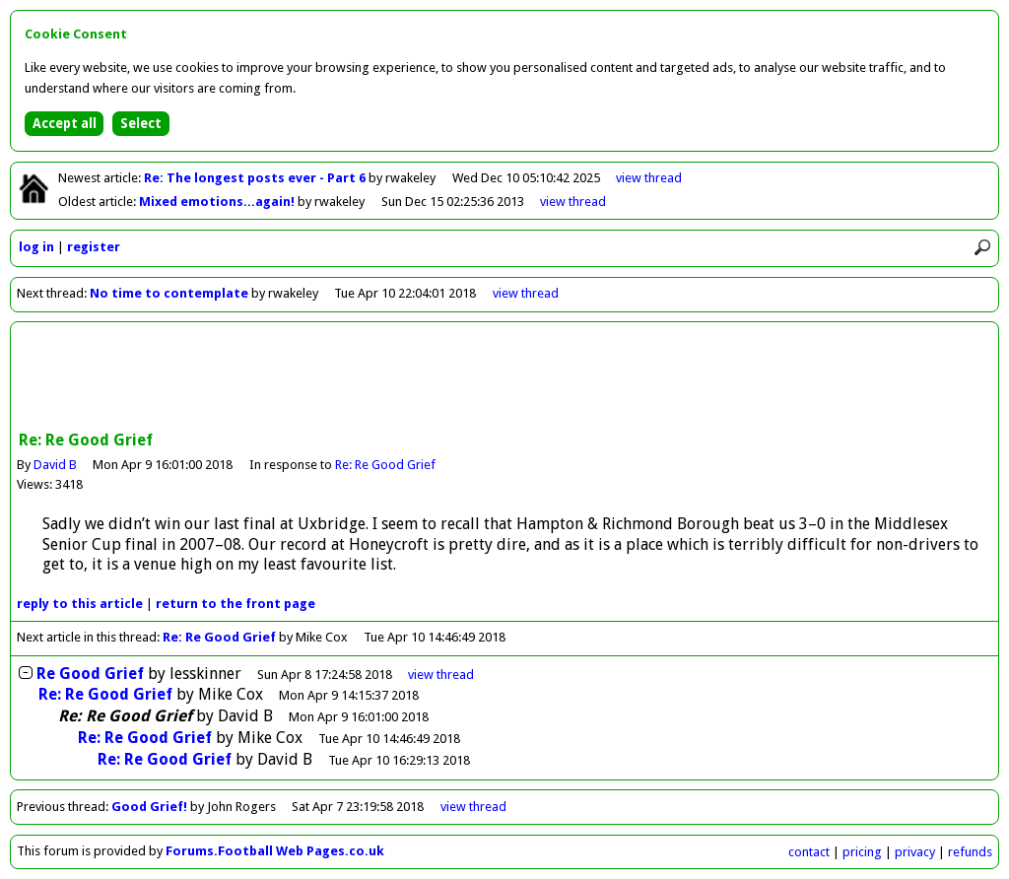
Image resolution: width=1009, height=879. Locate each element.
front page (235, 603)
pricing (862, 852)
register (93, 246)
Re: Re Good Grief (385, 464)
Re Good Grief (90, 673)
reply (80, 603)
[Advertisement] (504, 378)
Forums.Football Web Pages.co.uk (275, 851)
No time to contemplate (169, 293)
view (649, 177)
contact (809, 852)
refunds (970, 852)
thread (441, 674)
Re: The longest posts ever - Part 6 (256, 177)
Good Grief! (149, 806)
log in (36, 246)
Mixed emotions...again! (218, 201)
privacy (915, 852)
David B (55, 464)
